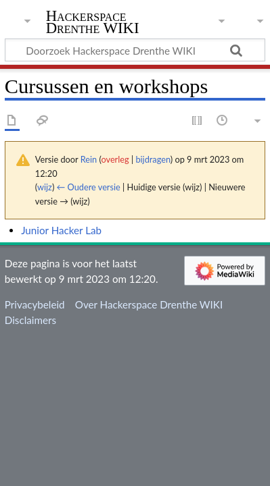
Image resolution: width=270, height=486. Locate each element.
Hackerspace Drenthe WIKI (92, 23)
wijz (44, 187)
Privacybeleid (35, 304)
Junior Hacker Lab (61, 230)
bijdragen (152, 159)
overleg (115, 159)
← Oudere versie (88, 187)
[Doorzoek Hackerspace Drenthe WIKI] (135, 50)
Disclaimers (30, 320)
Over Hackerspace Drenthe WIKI (149, 304)
